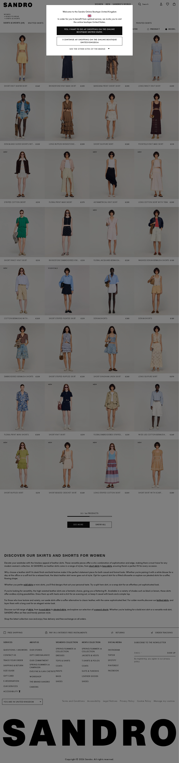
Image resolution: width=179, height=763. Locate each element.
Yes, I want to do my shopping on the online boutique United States (89, 30)
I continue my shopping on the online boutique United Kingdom (89, 41)
